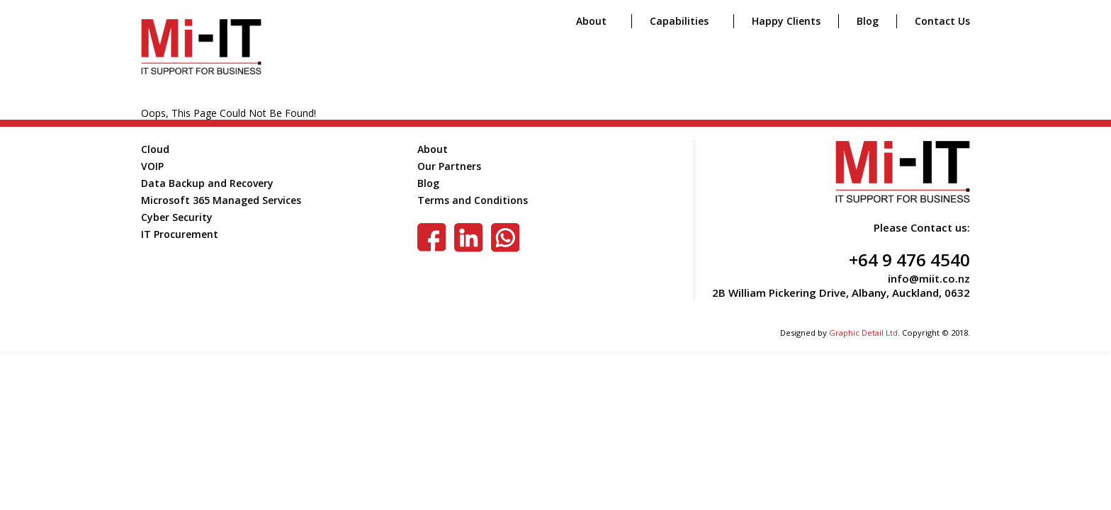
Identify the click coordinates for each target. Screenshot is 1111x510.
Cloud (155, 149)
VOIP (152, 166)
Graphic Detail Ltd (863, 332)
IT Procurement (179, 234)
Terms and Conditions (472, 200)
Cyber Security (177, 217)
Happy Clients (786, 21)
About (591, 21)
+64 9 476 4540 (909, 259)
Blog (868, 21)
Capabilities (679, 21)
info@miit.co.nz (929, 278)
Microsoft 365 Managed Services (221, 200)
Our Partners (449, 166)
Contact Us (942, 21)
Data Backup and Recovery (207, 183)
